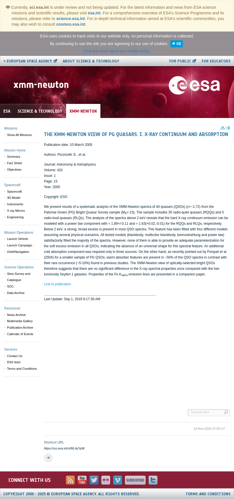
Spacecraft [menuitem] (14, 191)
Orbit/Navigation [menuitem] (18, 251)
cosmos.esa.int (70, 24)
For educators (216, 61)
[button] (48, 457)
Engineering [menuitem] (15, 217)
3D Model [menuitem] (13, 197)
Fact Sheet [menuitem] (14, 163)
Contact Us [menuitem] (14, 356)
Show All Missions (19, 135)
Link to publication (57, 284)
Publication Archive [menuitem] (20, 327)
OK (178, 43)
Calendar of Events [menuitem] (20, 334)
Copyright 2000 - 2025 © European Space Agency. (71, 494)
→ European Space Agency (27, 61)
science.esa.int (70, 18)
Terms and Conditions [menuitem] (22, 368)
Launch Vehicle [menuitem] (17, 238)
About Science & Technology (91, 61)
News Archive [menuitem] (16, 315)
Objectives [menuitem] (14, 169)
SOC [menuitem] (10, 286)
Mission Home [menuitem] (15, 150)
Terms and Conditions (208, 494)
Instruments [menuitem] (15, 204)
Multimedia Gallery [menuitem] (20, 321)
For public (180, 61)
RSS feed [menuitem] (13, 362)
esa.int (94, 13)
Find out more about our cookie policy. (117, 51)
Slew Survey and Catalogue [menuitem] (18, 277)
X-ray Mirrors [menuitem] (16, 210)
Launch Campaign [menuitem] (19, 245)
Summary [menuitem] (13, 156)
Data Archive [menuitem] (15, 293)
